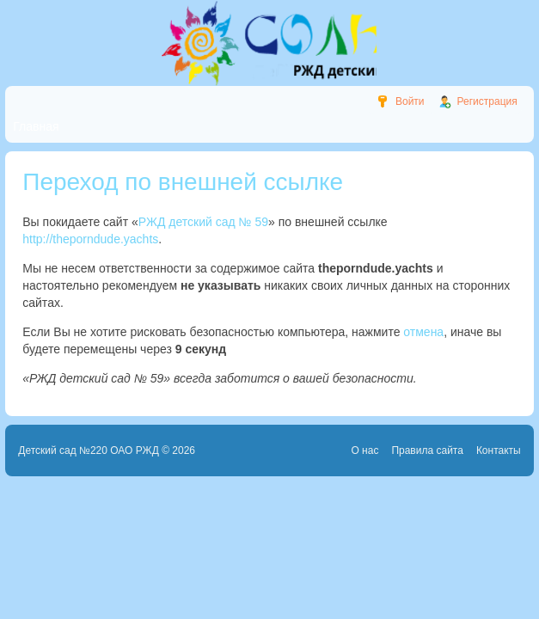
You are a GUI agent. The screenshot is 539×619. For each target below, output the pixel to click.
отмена (423, 332)
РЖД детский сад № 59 (203, 222)
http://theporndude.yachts (90, 239)
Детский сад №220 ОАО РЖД (88, 450)
